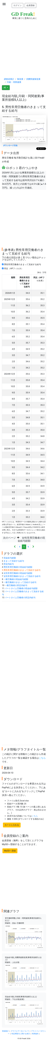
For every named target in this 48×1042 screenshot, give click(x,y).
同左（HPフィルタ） (13, 268)
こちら (42, 758)
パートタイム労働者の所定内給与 (20, 597)
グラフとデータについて (20, 1031)
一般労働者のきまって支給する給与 (20, 582)
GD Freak (23, 14)
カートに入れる (12, 825)
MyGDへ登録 (10, 851)
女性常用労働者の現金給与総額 (18, 573)
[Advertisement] (24, 46)
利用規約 (35, 1034)
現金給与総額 (10, 558)
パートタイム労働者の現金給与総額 (21, 588)
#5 (5, 87)
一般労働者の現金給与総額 (16, 579)
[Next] (33, 546)
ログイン (17, 5)
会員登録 (30, 5)
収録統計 (5, 1031)
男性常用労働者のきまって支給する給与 (22, 264)
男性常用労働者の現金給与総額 (18, 567)
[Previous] (15, 546)
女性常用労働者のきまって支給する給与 (22, 576)
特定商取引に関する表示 (21, 1034)
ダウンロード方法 (10, 145)
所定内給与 (9, 564)
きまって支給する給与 (14, 561)
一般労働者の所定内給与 (16, 585)
